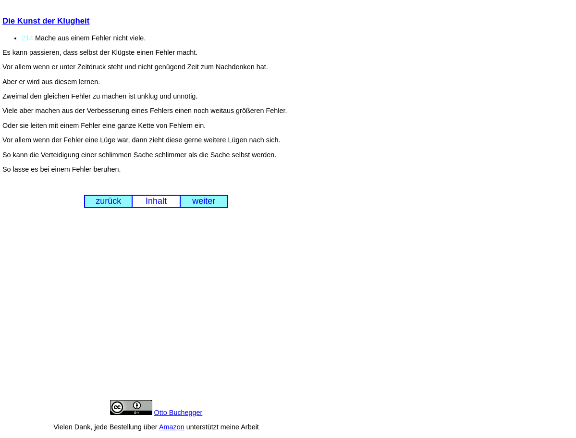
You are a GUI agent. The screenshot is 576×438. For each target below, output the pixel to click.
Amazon (171, 427)
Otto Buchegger (178, 412)
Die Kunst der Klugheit (45, 20)
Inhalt (156, 201)
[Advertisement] (156, 311)
